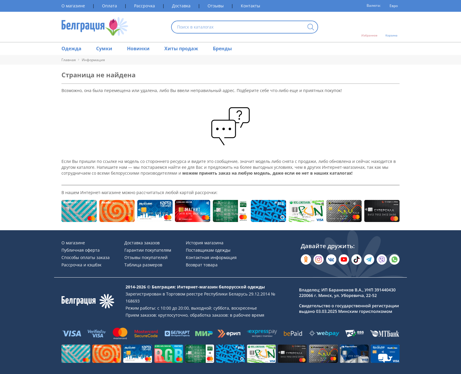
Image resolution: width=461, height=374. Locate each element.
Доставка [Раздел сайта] (181, 6)
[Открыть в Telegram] (369, 259)
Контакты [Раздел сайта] (250, 6)
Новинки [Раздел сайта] (138, 48)
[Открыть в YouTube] (344, 259)
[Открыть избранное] (369, 27)
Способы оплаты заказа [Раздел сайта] (85, 257)
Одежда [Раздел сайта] (71, 48)
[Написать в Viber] (382, 259)
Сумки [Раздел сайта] (104, 48)
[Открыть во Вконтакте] (331, 259)
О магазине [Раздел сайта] (73, 6)
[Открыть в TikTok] (356, 259)
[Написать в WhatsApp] (394, 259)
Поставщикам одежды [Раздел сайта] (208, 250)
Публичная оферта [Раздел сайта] (80, 250)
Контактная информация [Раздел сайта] (211, 257)
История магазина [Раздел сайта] (204, 243)
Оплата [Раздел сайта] (109, 6)
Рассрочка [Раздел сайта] (144, 6)
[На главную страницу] (94, 27)
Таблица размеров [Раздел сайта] (143, 265)
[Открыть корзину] (391, 27)
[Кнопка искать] (310, 27)
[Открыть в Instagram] (318, 259)
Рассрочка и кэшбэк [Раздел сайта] (81, 265)
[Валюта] (392, 6)
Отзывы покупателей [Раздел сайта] (146, 257)
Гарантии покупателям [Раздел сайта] (147, 250)
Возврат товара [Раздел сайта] (202, 265)
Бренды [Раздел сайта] (222, 48)
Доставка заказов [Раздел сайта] (142, 243)
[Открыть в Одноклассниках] (306, 259)
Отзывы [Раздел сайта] (216, 6)
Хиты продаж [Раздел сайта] (181, 48)
